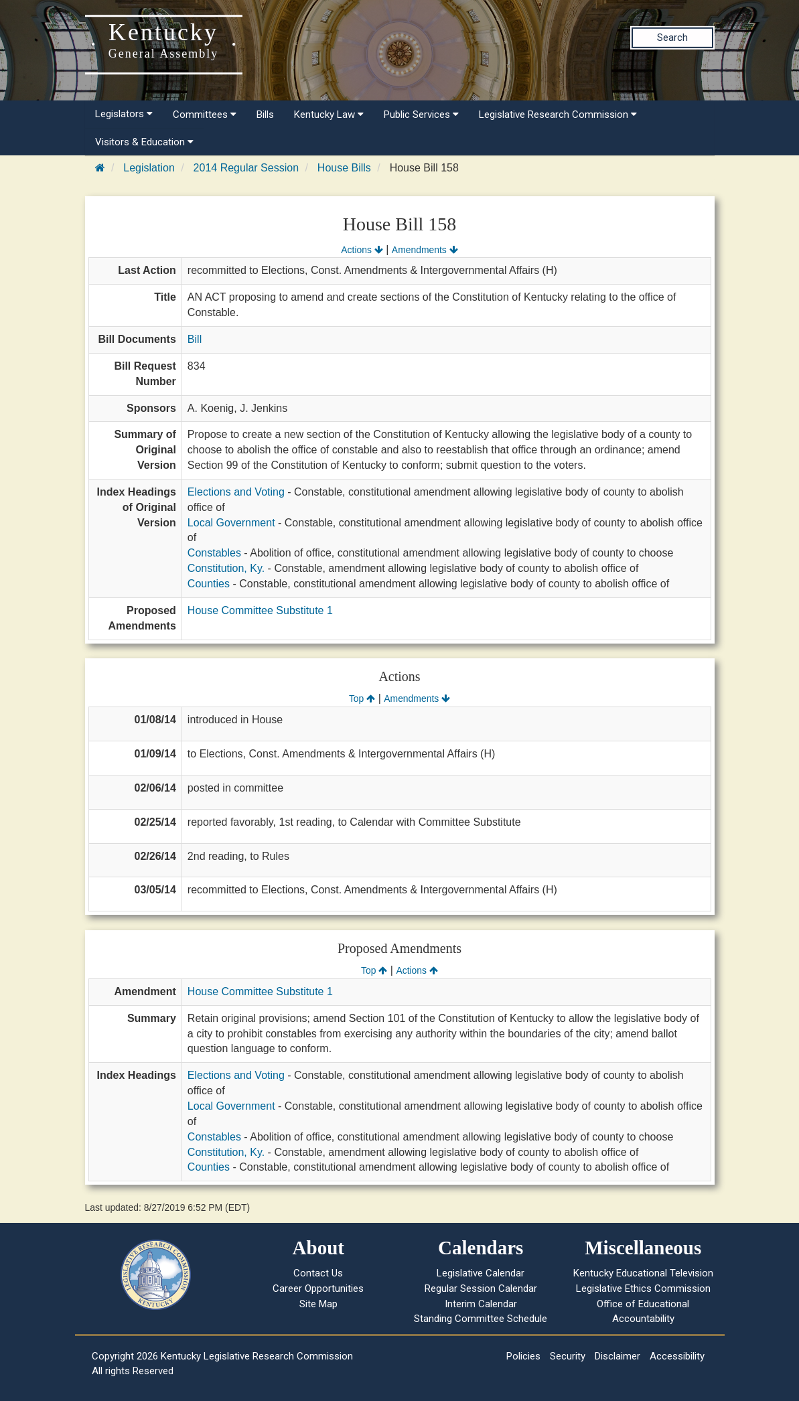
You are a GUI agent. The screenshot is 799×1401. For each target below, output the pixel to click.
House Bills (344, 167)
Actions (361, 249)
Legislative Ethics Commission (643, 1288)
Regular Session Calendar (481, 1288)
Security (567, 1356)
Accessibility (677, 1356)
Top (362, 698)
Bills (265, 114)
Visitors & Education (144, 142)
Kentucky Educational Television (643, 1273)
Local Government (231, 522)
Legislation (149, 167)
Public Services (421, 114)
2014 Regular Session (246, 167)
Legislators (124, 114)
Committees (204, 114)
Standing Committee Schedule (480, 1319)
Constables (214, 553)
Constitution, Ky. (226, 568)
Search (672, 37)
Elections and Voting (236, 492)
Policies (523, 1356)
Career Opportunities (318, 1288)
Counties (209, 583)
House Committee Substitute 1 (260, 610)
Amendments (425, 249)
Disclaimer (617, 1356)
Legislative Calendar (480, 1273)
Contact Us (318, 1273)
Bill (195, 339)
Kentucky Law (329, 114)
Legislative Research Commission (558, 114)
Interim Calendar (481, 1304)
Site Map (318, 1304)
